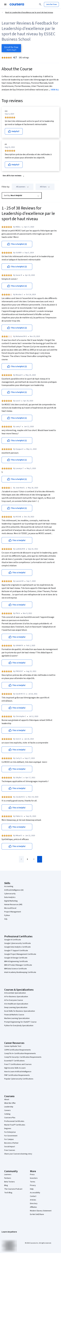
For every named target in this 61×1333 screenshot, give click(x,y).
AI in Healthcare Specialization (16, 1004)
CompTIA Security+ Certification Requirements (22, 1057)
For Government (10, 1135)
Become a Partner (11, 1143)
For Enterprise (10, 1132)
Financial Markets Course (14, 1014)
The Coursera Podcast (13, 1189)
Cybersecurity (10, 893)
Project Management (12, 911)
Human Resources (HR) (13, 904)
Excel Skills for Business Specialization (19, 1011)
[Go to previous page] (21, 859)
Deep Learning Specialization (15, 1007)
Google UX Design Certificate (15, 957)
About (6, 1099)
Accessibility (35, 1192)
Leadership (8, 1106)
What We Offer (10, 1103)
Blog (6, 1185)
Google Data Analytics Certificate (17, 947)
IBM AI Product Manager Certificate (18, 965)
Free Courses (9, 1150)
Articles (33, 1200)
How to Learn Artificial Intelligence (17, 1071)
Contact (33, 1196)
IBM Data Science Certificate (15, 968)
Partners (7, 1178)
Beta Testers (9, 1181)
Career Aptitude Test (12, 1046)
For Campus (9, 1139)
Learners (7, 1174)
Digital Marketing (11, 901)
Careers (7, 1110)
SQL (5, 919)
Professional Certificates (14, 1121)
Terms (32, 1181)
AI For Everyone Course (13, 1000)
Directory (33, 1203)
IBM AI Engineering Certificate (16, 961)
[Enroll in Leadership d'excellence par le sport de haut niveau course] (11, 48)
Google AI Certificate (12, 939)
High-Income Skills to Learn (15, 1068)
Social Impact (9, 1146)
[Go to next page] (39, 859)
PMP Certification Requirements (17, 1075)
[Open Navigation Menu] (5, 4)
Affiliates (33, 1207)
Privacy (33, 1185)
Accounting (8, 886)
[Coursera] (17, 4)
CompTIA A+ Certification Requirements (20, 1053)
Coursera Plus (9, 1117)
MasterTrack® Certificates (14, 1125)
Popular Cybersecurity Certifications (18, 1079)
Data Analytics (9, 897)
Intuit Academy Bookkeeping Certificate (20, 972)
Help (32, 1189)
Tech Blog (8, 1192)
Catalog (7, 1114)
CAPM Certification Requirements (17, 1050)
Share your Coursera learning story (18, 1154)
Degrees (7, 1128)
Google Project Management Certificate (20, 954)
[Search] (40, 4)
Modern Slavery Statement (40, 1210)
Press (32, 1174)
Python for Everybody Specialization (18, 1025)
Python (7, 915)
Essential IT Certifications (14, 1060)
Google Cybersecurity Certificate (17, 943)
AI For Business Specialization (16, 996)
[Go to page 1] (27, 859)
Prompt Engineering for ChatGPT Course (20, 1022)
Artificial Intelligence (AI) (13, 890)
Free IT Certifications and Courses (18, 1064)
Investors (34, 1178)
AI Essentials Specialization (15, 993)
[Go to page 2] (33, 859)
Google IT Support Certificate (16, 950)
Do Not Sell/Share (37, 1214)
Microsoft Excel (10, 908)
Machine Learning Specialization (17, 1018)
